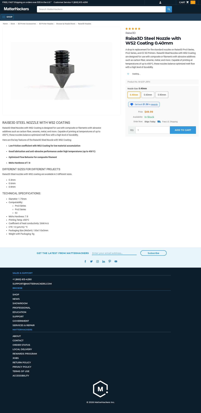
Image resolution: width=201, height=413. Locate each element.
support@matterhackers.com (32, 283)
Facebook (85, 261)
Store (13, 24)
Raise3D (130, 33)
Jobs (16, 358)
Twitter (91, 261)
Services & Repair (24, 325)
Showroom (20, 303)
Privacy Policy (22, 366)
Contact (18, 340)
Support (18, 316)
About (17, 336)
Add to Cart (183, 130)
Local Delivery (22, 349)
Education (19, 312)
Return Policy (22, 362)
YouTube (116, 261)
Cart (187, 2)
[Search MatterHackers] (169, 9)
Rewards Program (25, 353)
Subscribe (153, 253)
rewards (154, 104)
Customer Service (62, 2)
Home (5, 24)
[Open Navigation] (7, 16)
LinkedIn (103, 261)
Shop (16, 294)
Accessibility (21, 375)
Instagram (97, 261)
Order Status (21, 345)
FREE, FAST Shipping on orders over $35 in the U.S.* (26, 2)
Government (21, 321)
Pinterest (109, 261)
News (16, 299)
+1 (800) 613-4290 (79, 2)
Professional (21, 307)
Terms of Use (21, 371)
